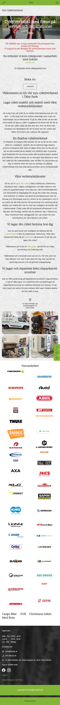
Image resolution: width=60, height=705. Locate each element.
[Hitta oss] (57, 358)
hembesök (29, 237)
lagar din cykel (22, 183)
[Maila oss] (57, 352)
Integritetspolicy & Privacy (12, 680)
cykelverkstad (11, 234)
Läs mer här (30, 62)
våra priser (32, 246)
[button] (57, 2)
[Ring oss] (57, 346)
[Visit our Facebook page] (3, 670)
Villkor (4, 675)
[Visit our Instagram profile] (9, 670)
